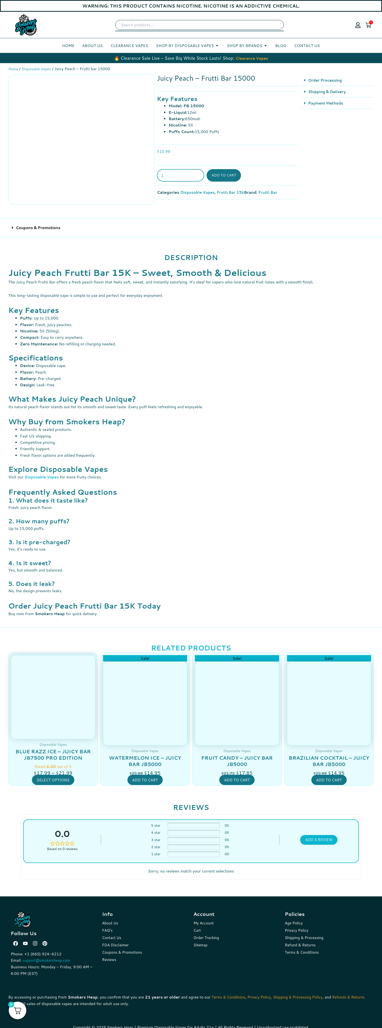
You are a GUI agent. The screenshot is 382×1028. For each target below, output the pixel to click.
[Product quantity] (180, 175)
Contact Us (112, 933)
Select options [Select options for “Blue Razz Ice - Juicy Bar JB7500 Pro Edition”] (53, 775)
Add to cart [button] (145, 775)
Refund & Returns (301, 940)
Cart (197, 926)
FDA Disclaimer (116, 940)
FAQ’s (107, 926)
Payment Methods (326, 103)
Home (13, 68)
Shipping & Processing (305, 933)
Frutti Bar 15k (233, 192)
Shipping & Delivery (328, 91)
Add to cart (224, 175)
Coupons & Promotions (39, 223)
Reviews (109, 955)
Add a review (319, 835)
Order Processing (326, 80)
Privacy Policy (297, 926)
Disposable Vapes (39, 68)
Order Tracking (206, 933)
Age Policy (294, 918)
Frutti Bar (272, 192)
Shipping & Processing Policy (303, 992)
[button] (337, 80)
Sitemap (200, 940)
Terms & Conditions (303, 948)
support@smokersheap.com (48, 956)
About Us (110, 918)
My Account (204, 918)
